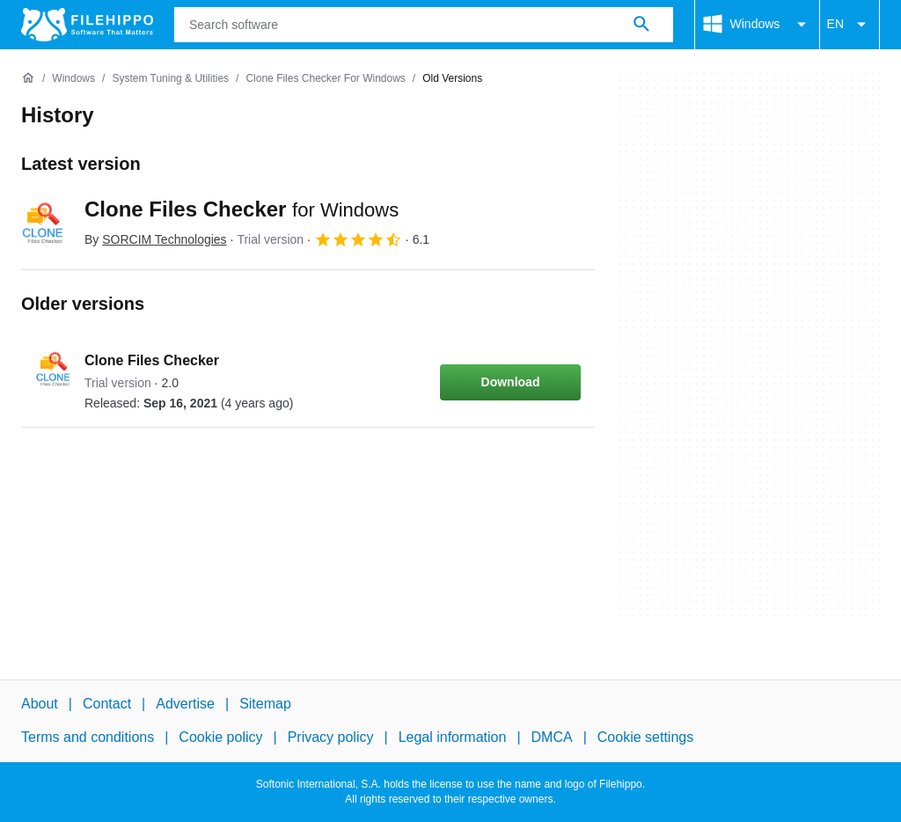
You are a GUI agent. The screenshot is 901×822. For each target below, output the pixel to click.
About (39, 703)
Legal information (453, 737)
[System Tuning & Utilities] (170, 78)
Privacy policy (331, 737)
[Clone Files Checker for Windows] (325, 78)
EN (849, 24)
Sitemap (265, 703)
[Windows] (73, 78)
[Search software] (641, 24)
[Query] (423, 24)
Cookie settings (645, 737)
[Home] (28, 78)
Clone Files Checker (241, 209)
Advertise (185, 703)
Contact (107, 703)
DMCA (552, 737)
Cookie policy (220, 737)
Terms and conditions (87, 737)
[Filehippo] (87, 24)
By (155, 239)
